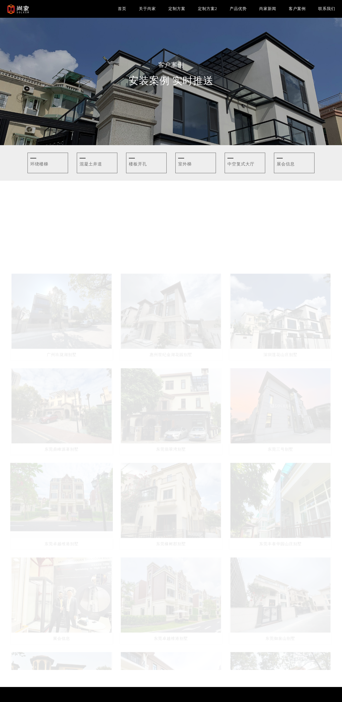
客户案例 (297, 9)
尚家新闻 (267, 9)
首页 (122, 9)
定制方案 (176, 9)
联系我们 (326, 9)
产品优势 (238, 9)
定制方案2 (207, 9)
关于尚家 (147, 9)
